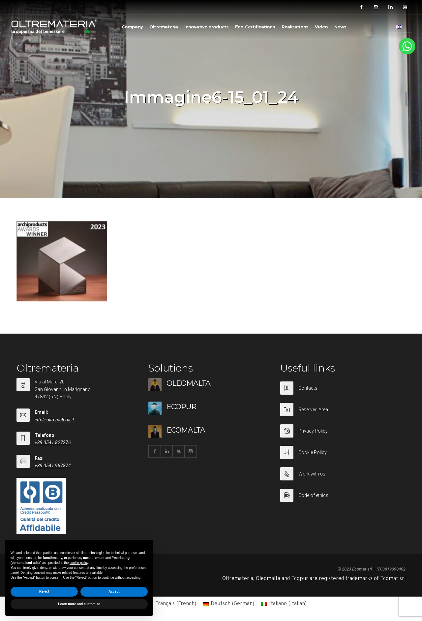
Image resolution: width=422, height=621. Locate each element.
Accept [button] (113, 591)
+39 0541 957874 (53, 465)
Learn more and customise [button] (79, 604)
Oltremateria (163, 26)
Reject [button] (44, 591)
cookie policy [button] (79, 563)
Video (321, 26)
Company (132, 26)
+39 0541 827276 (53, 442)
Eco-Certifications (255, 26)
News (340, 26)
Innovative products (206, 26)
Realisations (295, 26)
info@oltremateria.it (54, 419)
